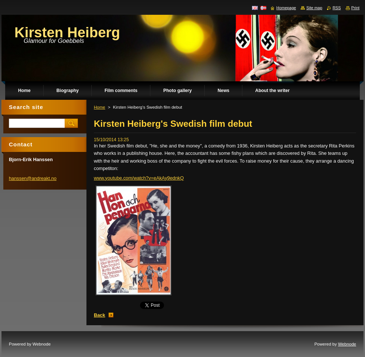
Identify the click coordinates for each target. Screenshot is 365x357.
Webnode (347, 344)
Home (99, 107)
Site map (314, 8)
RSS (336, 8)
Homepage (286, 8)
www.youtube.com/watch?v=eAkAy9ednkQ (139, 178)
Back (99, 315)
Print (355, 8)
